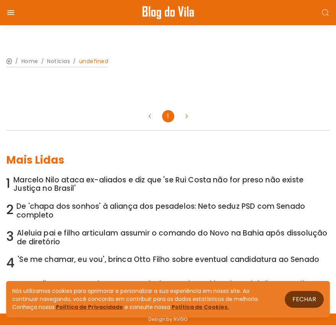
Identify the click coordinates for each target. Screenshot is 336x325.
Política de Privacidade (89, 307)
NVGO (180, 319)
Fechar (304, 299)
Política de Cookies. (200, 307)
